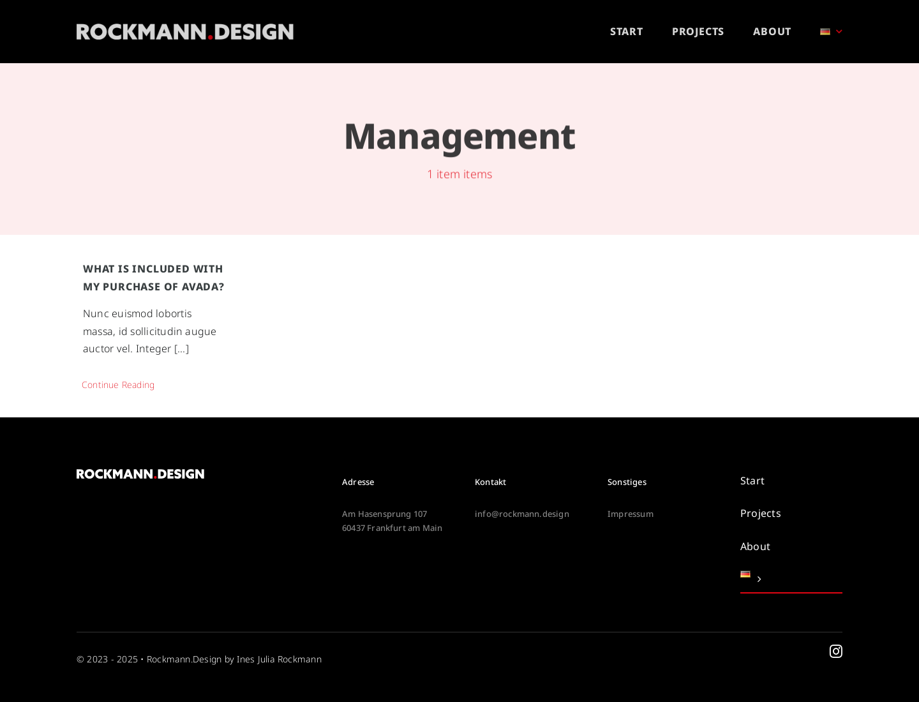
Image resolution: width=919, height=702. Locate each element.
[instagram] (836, 651)
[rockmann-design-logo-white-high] (185, 29)
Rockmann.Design (184, 659)
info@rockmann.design (522, 513)
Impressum (631, 513)
